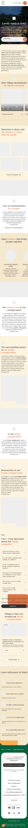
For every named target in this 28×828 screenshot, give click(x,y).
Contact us (14, 800)
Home (2, 749)
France (8, 749)
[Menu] (25, 3)
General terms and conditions (10, 825)
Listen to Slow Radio (14, 789)
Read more (14, 224)
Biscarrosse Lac (7, 114)
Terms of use (22, 825)
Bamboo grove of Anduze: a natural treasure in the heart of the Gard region (12, 641)
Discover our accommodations (14, 227)
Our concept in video (20, 824)
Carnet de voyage (14, 780)
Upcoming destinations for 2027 (14, 795)
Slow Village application (14, 792)
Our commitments (14, 783)
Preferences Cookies (8, 824)
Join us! (14, 786)
